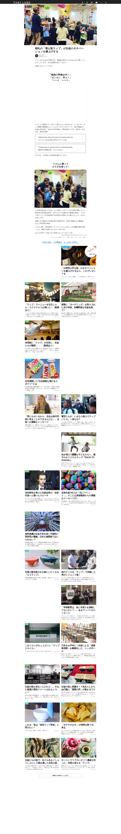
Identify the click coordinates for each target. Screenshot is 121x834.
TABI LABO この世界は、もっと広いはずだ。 (60, 243)
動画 (60, 238)
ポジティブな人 (54, 238)
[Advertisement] (60, 810)
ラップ (63, 238)
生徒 (72, 238)
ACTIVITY (64, 625)
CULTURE (64, 434)
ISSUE (27, 284)
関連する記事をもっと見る (60, 776)
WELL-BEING (65, 247)
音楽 (84, 238)
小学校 (68, 238)
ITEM (27, 551)
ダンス (80, 238)
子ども (76, 238)
